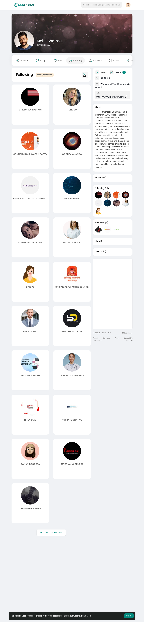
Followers (99, 223)
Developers (97, 340)
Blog (117, 338)
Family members (44, 75)
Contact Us (127, 338)
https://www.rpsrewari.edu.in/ (111, 96)
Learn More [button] (86, 616)
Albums (99, 177)
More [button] (129, 340)
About (95, 338)
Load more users (52, 532)
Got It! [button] (128, 616)
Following (99, 188)
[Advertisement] (112, 276)
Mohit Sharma (49, 40)
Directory (106, 338)
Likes (97, 241)
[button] (101, 5)
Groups (99, 251)
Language (127, 333)
